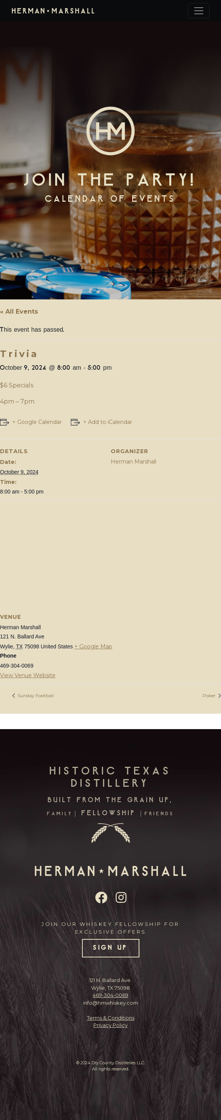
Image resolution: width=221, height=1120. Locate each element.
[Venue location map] (110, 556)
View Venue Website (28, 675)
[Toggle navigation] (199, 10)
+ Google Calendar (37, 422)
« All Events (19, 311)
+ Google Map (93, 646)
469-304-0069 (110, 995)
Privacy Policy (110, 1025)
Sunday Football (35, 695)
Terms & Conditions (110, 1018)
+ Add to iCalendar (107, 422)
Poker (210, 695)
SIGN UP (110, 948)
